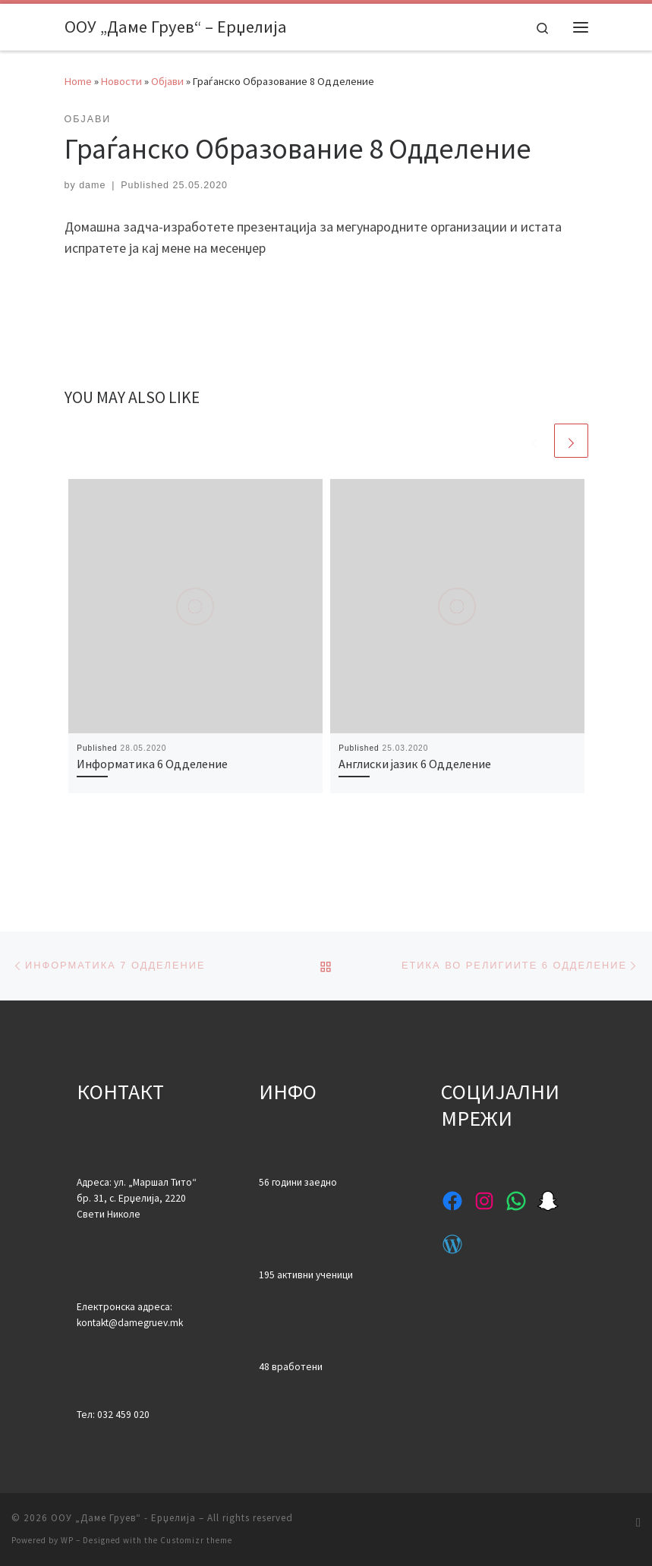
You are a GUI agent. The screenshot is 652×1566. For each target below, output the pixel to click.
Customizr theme (196, 1540)
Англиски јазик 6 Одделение (415, 763)
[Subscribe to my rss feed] (638, 1522)
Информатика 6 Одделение (152, 763)
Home (78, 81)
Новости (121, 81)
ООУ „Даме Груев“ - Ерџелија (123, 1517)
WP (67, 1540)
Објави (167, 81)
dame (92, 185)
